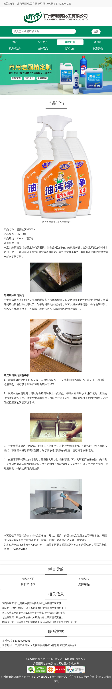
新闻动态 (70, 48)
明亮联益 (70, 42)
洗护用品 (43, 48)
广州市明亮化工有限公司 (37, 540)
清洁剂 (10, 384)
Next (108, 72)
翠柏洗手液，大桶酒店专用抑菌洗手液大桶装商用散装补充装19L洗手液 (39, 622)
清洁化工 (28, 578)
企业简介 (43, 42)
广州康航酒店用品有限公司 (16, 676)
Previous (3, 72)
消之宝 (72, 676)
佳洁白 (98, 42)
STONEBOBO (41, 676)
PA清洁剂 (84, 578)
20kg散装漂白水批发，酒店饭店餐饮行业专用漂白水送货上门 (34, 608)
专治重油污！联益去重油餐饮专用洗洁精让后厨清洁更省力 (32, 617)
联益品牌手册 (86, 676)
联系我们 (98, 48)
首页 (15, 42)
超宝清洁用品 (59, 676)
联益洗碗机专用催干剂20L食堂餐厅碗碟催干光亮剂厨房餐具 (33, 612)
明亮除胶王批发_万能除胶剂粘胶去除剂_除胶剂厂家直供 (31, 603)
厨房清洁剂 (15, 48)
